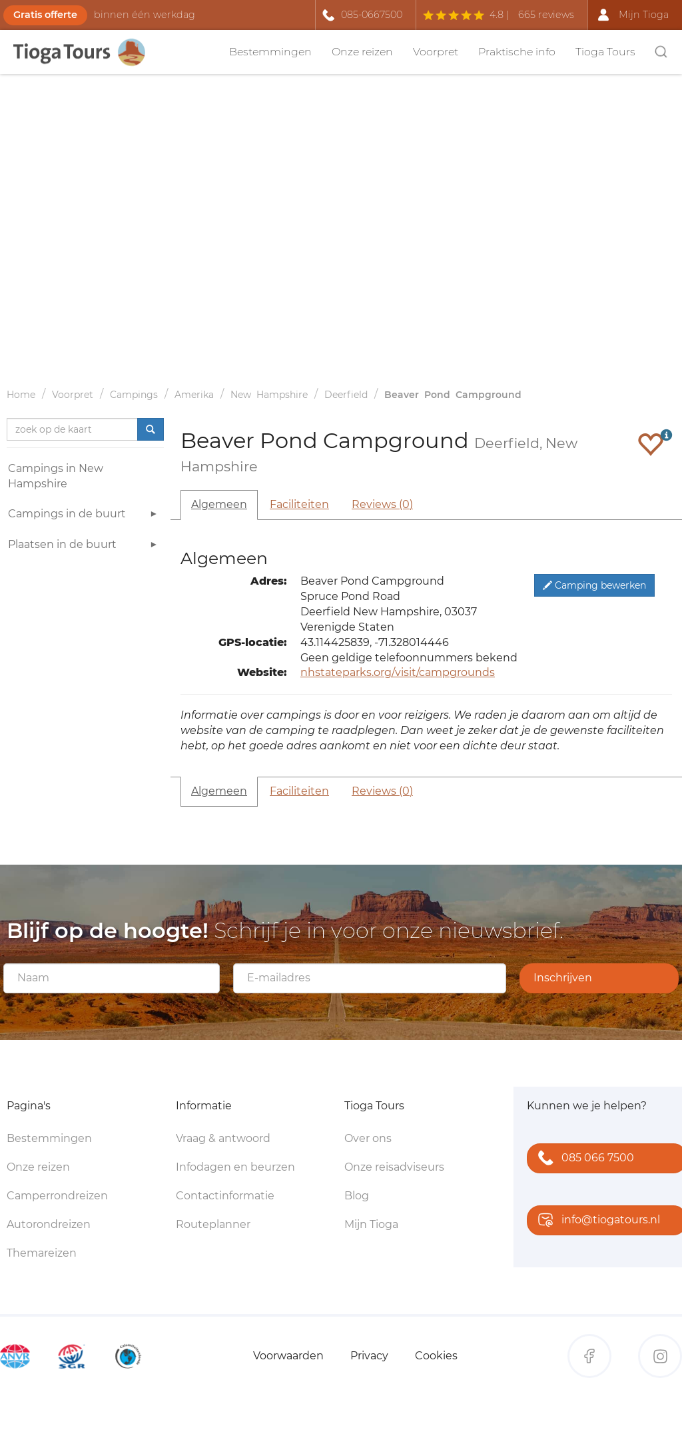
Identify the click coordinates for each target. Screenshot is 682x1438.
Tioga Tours (605, 51)
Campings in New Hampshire (55, 476)
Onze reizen (362, 51)
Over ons (368, 1138)
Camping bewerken (594, 585)
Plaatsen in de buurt (84, 546)
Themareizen (42, 1253)
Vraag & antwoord (223, 1138)
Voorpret (435, 51)
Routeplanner (213, 1224)
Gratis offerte (45, 15)
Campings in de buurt (84, 515)
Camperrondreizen (57, 1195)
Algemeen (219, 504)
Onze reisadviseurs (394, 1167)
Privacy (369, 1355)
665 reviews (546, 15)
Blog (356, 1195)
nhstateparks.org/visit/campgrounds (397, 672)
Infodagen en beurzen (235, 1167)
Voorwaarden (288, 1355)
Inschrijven (562, 977)
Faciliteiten (299, 504)
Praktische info (516, 51)
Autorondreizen (49, 1224)
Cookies (436, 1355)
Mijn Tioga (371, 1224)
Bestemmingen (270, 51)
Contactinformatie (225, 1195)
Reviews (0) (382, 504)
